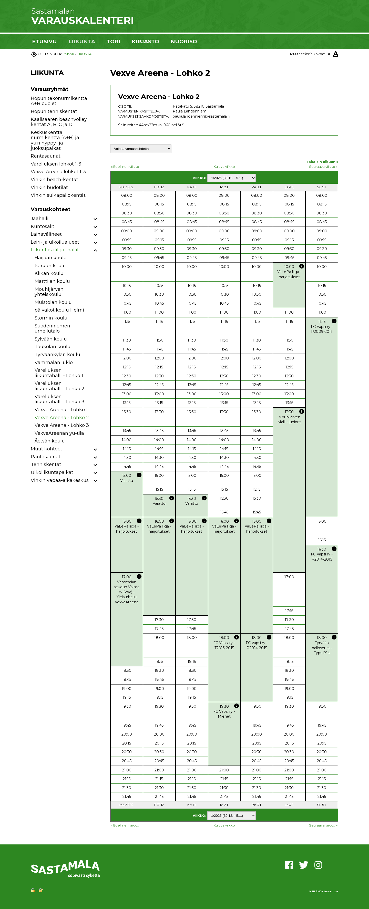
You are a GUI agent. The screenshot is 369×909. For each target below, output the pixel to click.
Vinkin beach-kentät (54, 179)
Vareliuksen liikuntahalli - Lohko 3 (59, 399)
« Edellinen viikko (125, 166)
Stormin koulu (51, 318)
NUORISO (184, 41)
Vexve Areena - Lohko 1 (61, 409)
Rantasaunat (45, 156)
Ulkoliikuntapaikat (52, 472)
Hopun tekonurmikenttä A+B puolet (59, 101)
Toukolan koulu (52, 346)
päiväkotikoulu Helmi (59, 310)
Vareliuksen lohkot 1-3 (56, 164)
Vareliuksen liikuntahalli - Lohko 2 (59, 385)
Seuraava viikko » (323, 166)
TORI (113, 41)
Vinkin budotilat (49, 187)
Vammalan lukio (54, 362)
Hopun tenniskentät (54, 111)
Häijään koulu (51, 258)
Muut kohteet (46, 449)
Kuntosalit (42, 226)
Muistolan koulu (53, 302)
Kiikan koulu (49, 273)
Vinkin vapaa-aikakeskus (60, 480)
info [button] (301, 266)
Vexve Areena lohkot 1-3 (58, 171)
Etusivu (68, 54)
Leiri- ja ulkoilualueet (55, 242)
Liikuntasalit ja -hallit (55, 250)
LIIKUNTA (81, 41)
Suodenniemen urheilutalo (52, 328)
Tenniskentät (46, 464)
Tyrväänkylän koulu (57, 354)
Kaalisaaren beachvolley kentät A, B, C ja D (59, 122)
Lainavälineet (46, 234)
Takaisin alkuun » (322, 162)
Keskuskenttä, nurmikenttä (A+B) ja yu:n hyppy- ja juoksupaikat (55, 140)
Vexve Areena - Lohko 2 (62, 417)
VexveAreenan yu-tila (59, 433)
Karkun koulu (50, 265)
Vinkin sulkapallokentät (58, 195)
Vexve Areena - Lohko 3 (62, 425)
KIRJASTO (145, 41)
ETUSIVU (44, 41)
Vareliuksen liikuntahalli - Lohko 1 (59, 372)
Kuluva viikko (224, 166)
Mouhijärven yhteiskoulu (49, 291)
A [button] (329, 54)
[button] (95, 219)
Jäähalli (39, 218)
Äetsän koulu (50, 441)
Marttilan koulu (52, 281)
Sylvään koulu (51, 339)
